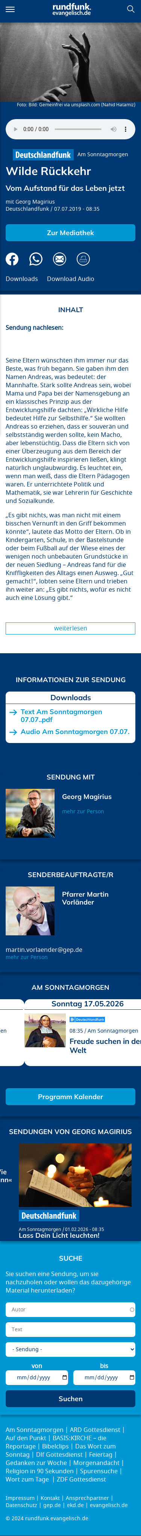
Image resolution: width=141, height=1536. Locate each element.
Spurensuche (99, 1471)
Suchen (130, 9)
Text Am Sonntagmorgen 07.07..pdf (61, 716)
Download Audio (70, 279)
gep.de (52, 1505)
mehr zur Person (83, 812)
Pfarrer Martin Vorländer (85, 898)
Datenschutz (21, 1505)
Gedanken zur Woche (36, 1463)
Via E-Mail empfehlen (59, 259)
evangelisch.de (109, 1505)
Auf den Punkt (26, 1438)
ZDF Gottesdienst (81, 1479)
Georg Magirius (35, 202)
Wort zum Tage (28, 1479)
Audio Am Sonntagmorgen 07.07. (75, 732)
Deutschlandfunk (27, 209)
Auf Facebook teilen (12, 259)
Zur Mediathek (70, 232)
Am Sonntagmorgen (102, 155)
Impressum (20, 1498)
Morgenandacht (96, 1463)
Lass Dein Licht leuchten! (59, 1235)
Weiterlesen (70, 628)
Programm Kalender (70, 1096)
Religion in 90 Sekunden (40, 1471)
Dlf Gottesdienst (59, 1454)
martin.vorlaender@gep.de (44, 950)
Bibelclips (55, 1446)
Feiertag (100, 1454)
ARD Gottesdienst (95, 1430)
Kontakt (50, 1498)
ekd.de (75, 1505)
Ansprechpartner (87, 1498)
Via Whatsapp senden (35, 259)
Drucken (83, 259)
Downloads (22, 279)
